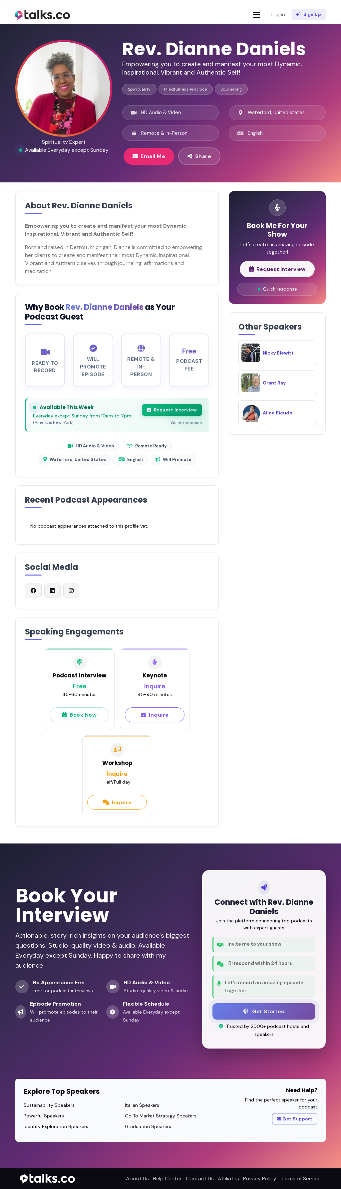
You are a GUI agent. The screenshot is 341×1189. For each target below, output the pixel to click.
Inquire (155, 718)
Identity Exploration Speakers (56, 1126)
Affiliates (228, 1178)
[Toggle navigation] (256, 15)
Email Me (149, 156)
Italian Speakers (142, 1105)
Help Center (167, 1178)
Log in (278, 14)
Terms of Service (300, 1178)
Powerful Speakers (44, 1116)
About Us (137, 1178)
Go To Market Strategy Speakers (160, 1116)
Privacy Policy (259, 1178)
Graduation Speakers (148, 1126)
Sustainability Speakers (49, 1105)
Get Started (264, 1011)
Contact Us (200, 1178)
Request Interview (172, 413)
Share (199, 156)
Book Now (79, 718)
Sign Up (308, 14)
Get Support (295, 1119)
